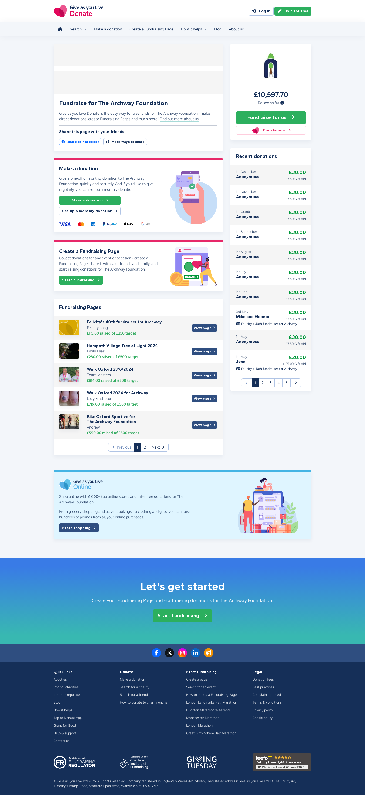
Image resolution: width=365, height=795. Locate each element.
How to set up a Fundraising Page (211, 694)
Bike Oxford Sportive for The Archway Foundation (111, 418)
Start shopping (79, 527)
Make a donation (107, 29)
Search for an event (201, 686)
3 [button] (271, 382)
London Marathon (199, 725)
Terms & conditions (267, 702)
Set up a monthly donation (90, 210)
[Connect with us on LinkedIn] (195, 655)
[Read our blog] (208, 655)
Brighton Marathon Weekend (208, 709)
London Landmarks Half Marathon (211, 702)
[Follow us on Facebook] (156, 655)
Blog (217, 29)
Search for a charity (134, 686)
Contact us (62, 740)
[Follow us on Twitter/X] (169, 655)
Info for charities (66, 686)
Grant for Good (65, 725)
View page (204, 327)
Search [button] (75, 29)
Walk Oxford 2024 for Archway (117, 392)
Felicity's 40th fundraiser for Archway (124, 321)
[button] (282, 102)
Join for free (293, 11)
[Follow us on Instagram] (182, 655)
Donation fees (263, 679)
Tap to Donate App (68, 717)
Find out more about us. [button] (179, 118)
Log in (261, 11)
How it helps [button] (190, 29)
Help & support (65, 733)
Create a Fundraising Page (151, 29)
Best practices (263, 686)
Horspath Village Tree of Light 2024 (122, 345)
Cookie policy (263, 717)
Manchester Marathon (202, 717)
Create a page (196, 679)
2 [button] (145, 446)
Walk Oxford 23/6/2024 (110, 368)
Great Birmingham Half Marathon (211, 733)
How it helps (63, 709)
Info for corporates (67, 694)
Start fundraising (81, 279)
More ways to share (125, 141)
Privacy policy (263, 709)
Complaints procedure (269, 694)
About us (235, 29)
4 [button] (278, 382)
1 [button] (139, 446)
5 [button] (286, 382)
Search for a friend (134, 694)
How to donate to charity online (143, 702)
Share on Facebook (80, 141)
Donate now (271, 129)
